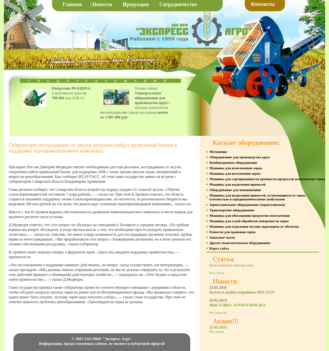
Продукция (136, 4)
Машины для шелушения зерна (234, 173)
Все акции (216, 331)
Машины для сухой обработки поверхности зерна (249, 221)
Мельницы (218, 152)
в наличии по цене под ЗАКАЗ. (71, 93)
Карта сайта (219, 248)
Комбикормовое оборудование (233, 162)
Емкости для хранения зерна (232, 232)
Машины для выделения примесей (237, 184)
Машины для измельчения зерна (235, 168)
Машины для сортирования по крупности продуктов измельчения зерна (267, 179)
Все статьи (216, 273)
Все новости (218, 312)
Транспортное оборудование (231, 210)
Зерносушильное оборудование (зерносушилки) (247, 204)
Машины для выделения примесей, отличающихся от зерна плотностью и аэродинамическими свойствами (257, 197)
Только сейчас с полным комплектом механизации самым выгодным (135, 102)
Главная (72, 4)
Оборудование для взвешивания (235, 190)
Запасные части (222, 237)
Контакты (263, 4)
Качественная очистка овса (231, 265)
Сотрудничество (178, 4)
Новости (102, 4)
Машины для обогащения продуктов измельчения (249, 215)
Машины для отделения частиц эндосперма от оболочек (254, 226)
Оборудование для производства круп (239, 157)
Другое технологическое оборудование (240, 243)
